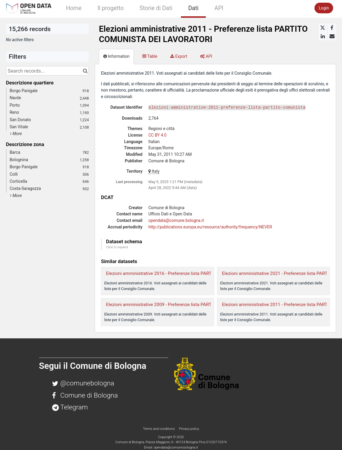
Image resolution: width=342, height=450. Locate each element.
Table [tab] (149, 56)
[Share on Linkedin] (323, 36)
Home (74, 8)
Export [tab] (178, 56)
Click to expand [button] (117, 247)
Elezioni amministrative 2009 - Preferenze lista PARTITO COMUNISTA (175, 304)
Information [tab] (116, 56)
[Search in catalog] (85, 71)
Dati (193, 8)
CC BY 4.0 (157, 135)
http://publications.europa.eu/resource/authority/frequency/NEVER (210, 227)
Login (324, 8)
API (218, 8)
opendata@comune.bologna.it (176, 220)
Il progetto (110, 8)
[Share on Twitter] (323, 28)
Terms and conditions (159, 429)
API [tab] (206, 56)
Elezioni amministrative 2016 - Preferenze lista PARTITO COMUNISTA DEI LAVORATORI (193, 273)
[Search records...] (47, 71)
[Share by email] (332, 36)
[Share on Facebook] (332, 28)
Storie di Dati (155, 8)
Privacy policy (189, 429)
